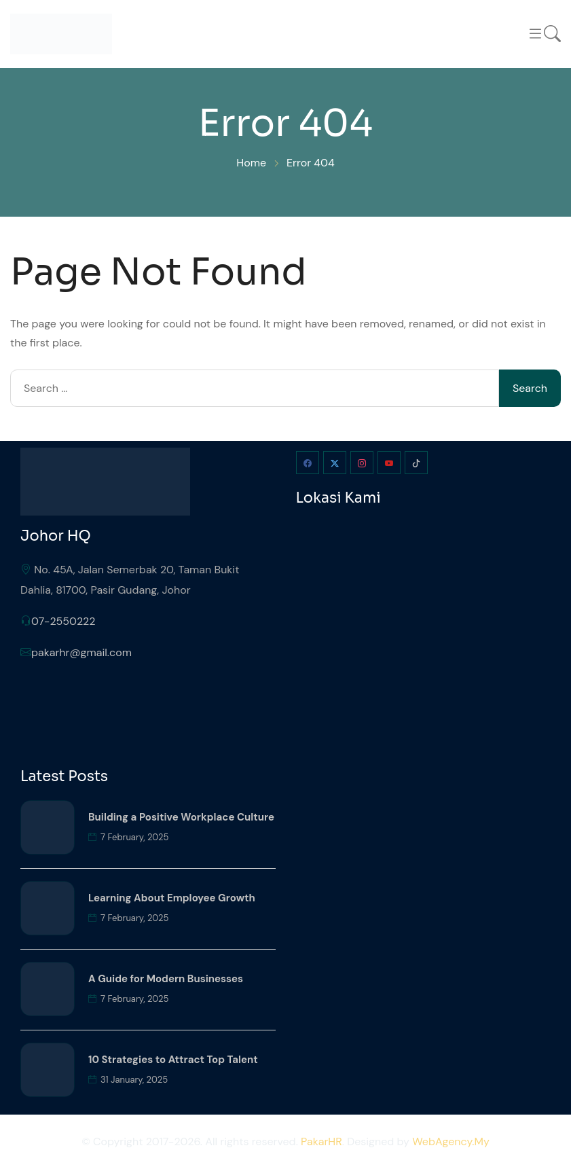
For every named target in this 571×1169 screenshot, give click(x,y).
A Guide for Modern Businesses (165, 979)
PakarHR (321, 1141)
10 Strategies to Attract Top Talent (173, 1059)
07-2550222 (63, 621)
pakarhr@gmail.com (81, 652)
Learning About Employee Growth (171, 898)
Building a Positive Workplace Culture (181, 817)
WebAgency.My (451, 1141)
